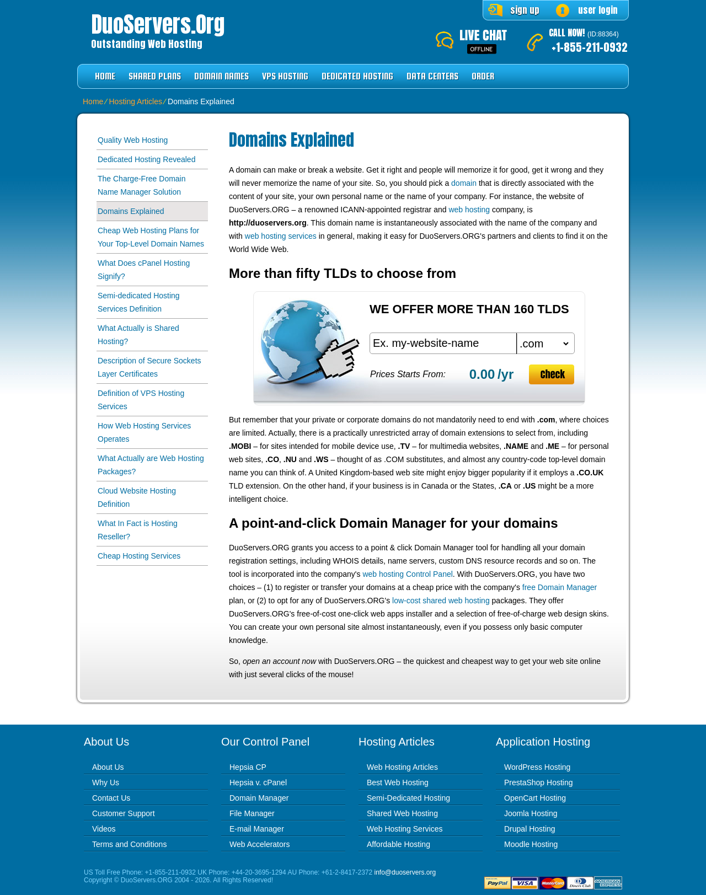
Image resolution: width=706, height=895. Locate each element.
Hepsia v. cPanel (258, 782)
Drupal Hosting (529, 828)
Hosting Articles (135, 101)
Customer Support (123, 813)
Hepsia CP (247, 767)
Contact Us (111, 798)
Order (483, 76)
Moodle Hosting (531, 844)
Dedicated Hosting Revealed (146, 159)
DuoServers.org (157, 24)
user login (598, 10)
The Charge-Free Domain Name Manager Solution (142, 185)
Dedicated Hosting (357, 76)
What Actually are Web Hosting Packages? (151, 465)
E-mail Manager (256, 828)
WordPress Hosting (537, 767)
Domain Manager (258, 798)
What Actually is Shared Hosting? (138, 335)
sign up (524, 10)
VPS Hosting (285, 76)
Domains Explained (131, 211)
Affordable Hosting (398, 844)
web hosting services (281, 236)
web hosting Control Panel (407, 574)
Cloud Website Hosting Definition (137, 497)
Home (105, 76)
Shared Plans (155, 76)
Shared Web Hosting (402, 813)
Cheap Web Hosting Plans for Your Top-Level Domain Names (151, 237)
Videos (104, 828)
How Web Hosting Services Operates (144, 432)
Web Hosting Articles (402, 767)
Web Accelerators (259, 844)
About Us (108, 767)
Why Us (105, 782)
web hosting (469, 209)
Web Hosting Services (404, 828)
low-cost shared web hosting (441, 600)
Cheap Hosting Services (139, 555)
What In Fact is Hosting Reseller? (138, 530)
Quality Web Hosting (133, 140)
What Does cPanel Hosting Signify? (144, 270)
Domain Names (221, 76)
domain (464, 183)
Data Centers (432, 76)
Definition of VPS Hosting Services (141, 400)
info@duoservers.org (405, 872)
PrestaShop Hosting (538, 782)
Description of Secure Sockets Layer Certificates (149, 367)
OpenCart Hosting (535, 798)
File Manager (252, 813)
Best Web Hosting (398, 782)
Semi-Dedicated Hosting (408, 798)
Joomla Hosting (531, 813)
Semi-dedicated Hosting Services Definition (139, 302)
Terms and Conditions (129, 844)
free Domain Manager (559, 587)
